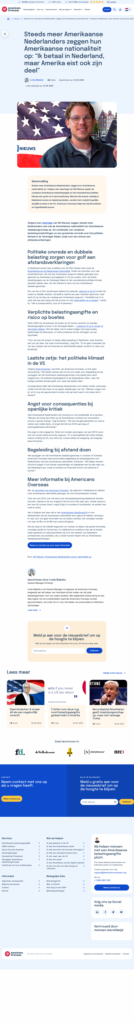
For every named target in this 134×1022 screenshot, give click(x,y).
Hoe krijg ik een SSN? (56, 887)
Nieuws (87, 9)
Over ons (40, 9)
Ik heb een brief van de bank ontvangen (65, 850)
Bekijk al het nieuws (112, 673)
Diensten (78, 9)
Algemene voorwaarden (12, 881)
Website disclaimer (11, 884)
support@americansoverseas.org (110, 872)
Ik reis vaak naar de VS (57, 856)
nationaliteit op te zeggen (86, 300)
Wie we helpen (65, 9)
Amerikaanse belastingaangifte (16, 843)
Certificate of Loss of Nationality (17, 865)
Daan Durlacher (43, 369)
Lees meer (33, 610)
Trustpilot (112, 2)
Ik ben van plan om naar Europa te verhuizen (62, 867)
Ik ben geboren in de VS (58, 843)
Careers (5, 887)
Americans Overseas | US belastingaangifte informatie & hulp (11, 9)
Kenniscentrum (51, 9)
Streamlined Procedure (12, 856)
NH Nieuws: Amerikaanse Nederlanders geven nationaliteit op (62, 557)
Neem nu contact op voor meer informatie (50, 545)
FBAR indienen (8, 846)
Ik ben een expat (54, 859)
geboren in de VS (87, 291)
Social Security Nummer (13, 850)
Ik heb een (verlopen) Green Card (62, 853)
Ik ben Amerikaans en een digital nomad (65, 863)
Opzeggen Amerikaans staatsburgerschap (12, 860)
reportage (47, 223)
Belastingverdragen (55, 891)
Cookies (126, 954)
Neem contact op (12, 798)
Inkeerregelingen (9, 853)
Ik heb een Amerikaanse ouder (60, 846)
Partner (5, 891)
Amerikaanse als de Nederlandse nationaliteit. (49, 271)
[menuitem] (29, 9)
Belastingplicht (29, 9)
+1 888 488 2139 (102, 880)
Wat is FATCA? (53, 884)
